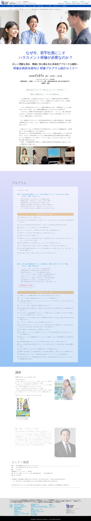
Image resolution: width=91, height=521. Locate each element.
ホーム (3, 5)
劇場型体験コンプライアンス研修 (36, 509)
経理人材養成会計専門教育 (18, 507)
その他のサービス (57, 5)
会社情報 (64, 5)
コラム (88, 1)
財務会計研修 (40, 5)
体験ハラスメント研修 (34, 510)
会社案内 (66, 1)
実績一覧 (11, 507)
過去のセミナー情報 (34, 513)
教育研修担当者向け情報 (35, 504)
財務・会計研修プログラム (18, 504)
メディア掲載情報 (34, 514)
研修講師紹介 (16, 514)
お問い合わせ (74, 1)
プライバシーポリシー (52, 506)
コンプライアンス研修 (21, 5)
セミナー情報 (48, 5)
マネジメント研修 (32, 5)
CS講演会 (16, 510)
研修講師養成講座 (17, 511)
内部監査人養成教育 (17, 508)
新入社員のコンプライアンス (19, 512)
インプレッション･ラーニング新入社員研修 (21, 513)
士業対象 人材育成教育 (18, 509)
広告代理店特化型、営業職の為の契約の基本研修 (39, 506)
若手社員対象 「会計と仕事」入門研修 (37, 511)
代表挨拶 (11, 505)
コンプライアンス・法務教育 (19, 505)
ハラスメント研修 (10, 5)
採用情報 (82, 1)
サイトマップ (51, 507)
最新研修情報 (33, 505)
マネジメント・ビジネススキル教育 (20, 506)
